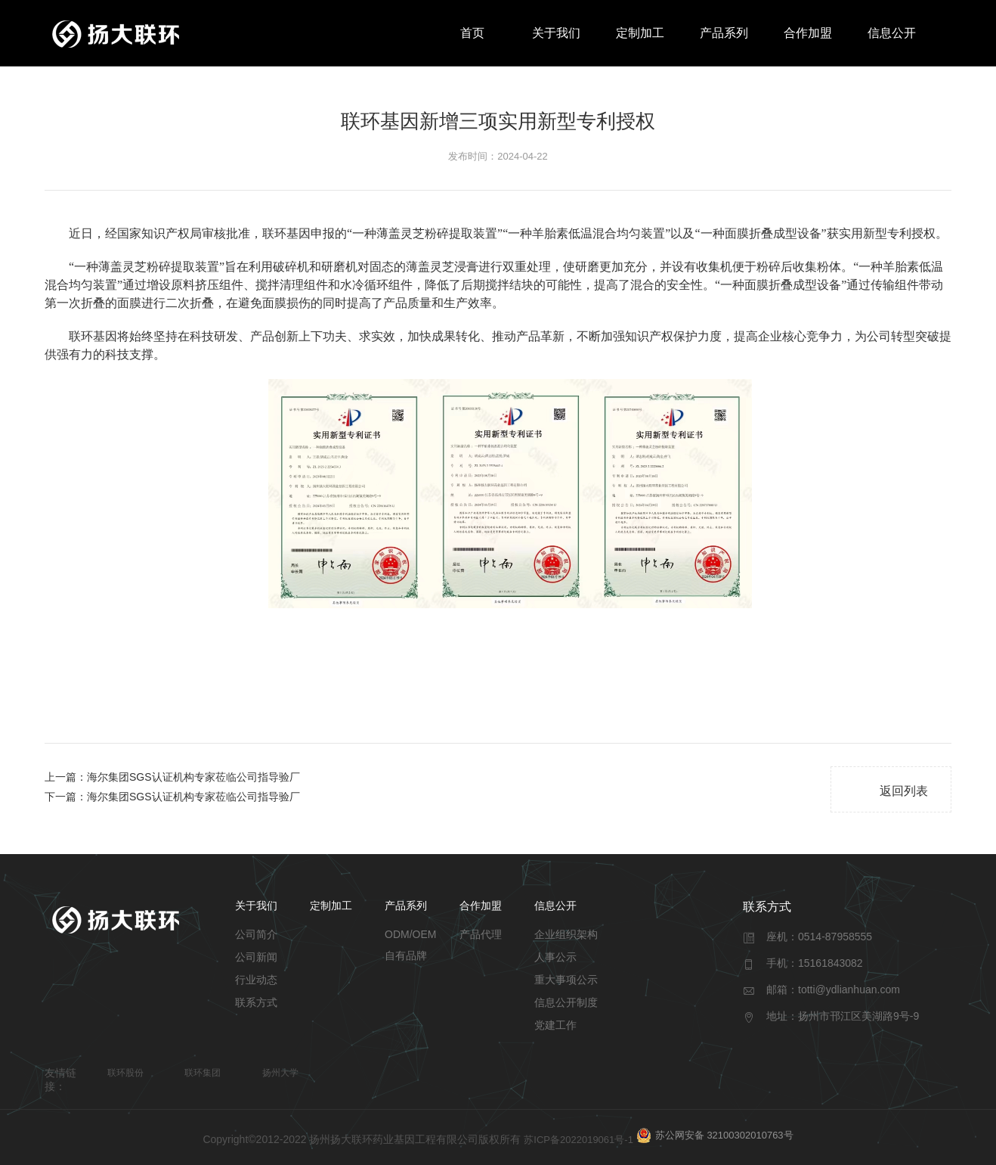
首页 (472, 32)
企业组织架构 (566, 934)
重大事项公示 (566, 980)
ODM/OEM (410, 934)
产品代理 (480, 934)
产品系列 (724, 32)
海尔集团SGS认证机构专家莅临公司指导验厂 (193, 777)
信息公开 (892, 32)
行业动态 (256, 980)
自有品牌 (406, 955)
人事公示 (555, 957)
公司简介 (256, 934)
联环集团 (202, 1072)
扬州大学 (280, 1072)
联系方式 (256, 1002)
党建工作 (555, 1025)
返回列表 (891, 790)
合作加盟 (808, 32)
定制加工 (640, 32)
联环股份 (125, 1072)
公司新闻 (256, 957)
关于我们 (556, 32)
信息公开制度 (566, 1002)
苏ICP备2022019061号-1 (578, 1139)
